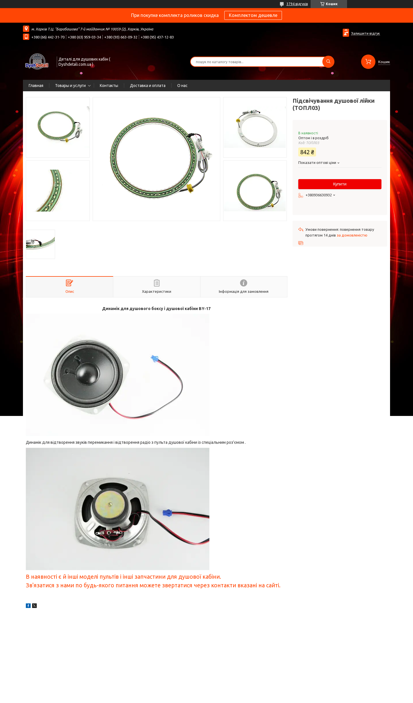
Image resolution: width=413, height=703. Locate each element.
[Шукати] (328, 62)
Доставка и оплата (147, 86)
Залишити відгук (365, 33)
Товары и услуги (70, 86)
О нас (182, 86)
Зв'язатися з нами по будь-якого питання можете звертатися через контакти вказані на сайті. (153, 585)
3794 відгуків (297, 4)
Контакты (109, 86)
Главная (36, 86)
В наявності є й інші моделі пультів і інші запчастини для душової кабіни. (123, 577)
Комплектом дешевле (253, 15)
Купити (339, 184)
